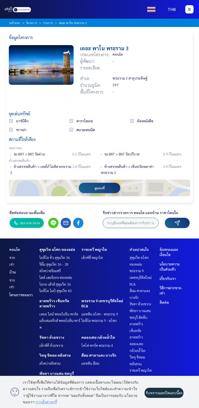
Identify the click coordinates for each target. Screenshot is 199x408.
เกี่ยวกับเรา (168, 278)
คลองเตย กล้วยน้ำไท (98, 337)
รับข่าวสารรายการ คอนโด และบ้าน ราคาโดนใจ (140, 212)
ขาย (12, 257)
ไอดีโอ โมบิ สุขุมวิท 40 (55, 290)
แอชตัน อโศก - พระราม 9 (99, 314)
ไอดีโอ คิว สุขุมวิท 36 (54, 257)
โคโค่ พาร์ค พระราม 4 (97, 345)
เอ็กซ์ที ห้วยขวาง (51, 345)
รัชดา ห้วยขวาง (51, 337)
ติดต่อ (164, 302)
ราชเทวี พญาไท (94, 249)
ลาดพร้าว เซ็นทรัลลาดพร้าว (136, 330)
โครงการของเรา (21, 294)
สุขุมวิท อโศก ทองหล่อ (57, 249)
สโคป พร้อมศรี (50, 270)
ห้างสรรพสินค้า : (20, 160)
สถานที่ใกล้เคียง (22, 139)
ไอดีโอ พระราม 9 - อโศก (99, 320)
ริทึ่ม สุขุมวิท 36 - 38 (53, 264)
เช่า (11, 264)
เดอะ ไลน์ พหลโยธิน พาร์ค (58, 314)
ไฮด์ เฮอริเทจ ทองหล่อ (55, 277)
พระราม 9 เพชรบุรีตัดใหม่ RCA (141, 277)
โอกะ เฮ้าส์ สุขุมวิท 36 (55, 284)
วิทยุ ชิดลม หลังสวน (55, 355)
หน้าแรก (14, 23)
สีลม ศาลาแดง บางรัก (98, 355)
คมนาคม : (16, 147)
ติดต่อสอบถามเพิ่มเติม (27, 212)
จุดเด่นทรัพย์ (19, 113)
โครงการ (31, 23)
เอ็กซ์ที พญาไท (92, 257)
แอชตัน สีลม (90, 363)
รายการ (48, 23)
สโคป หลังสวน (50, 363)
